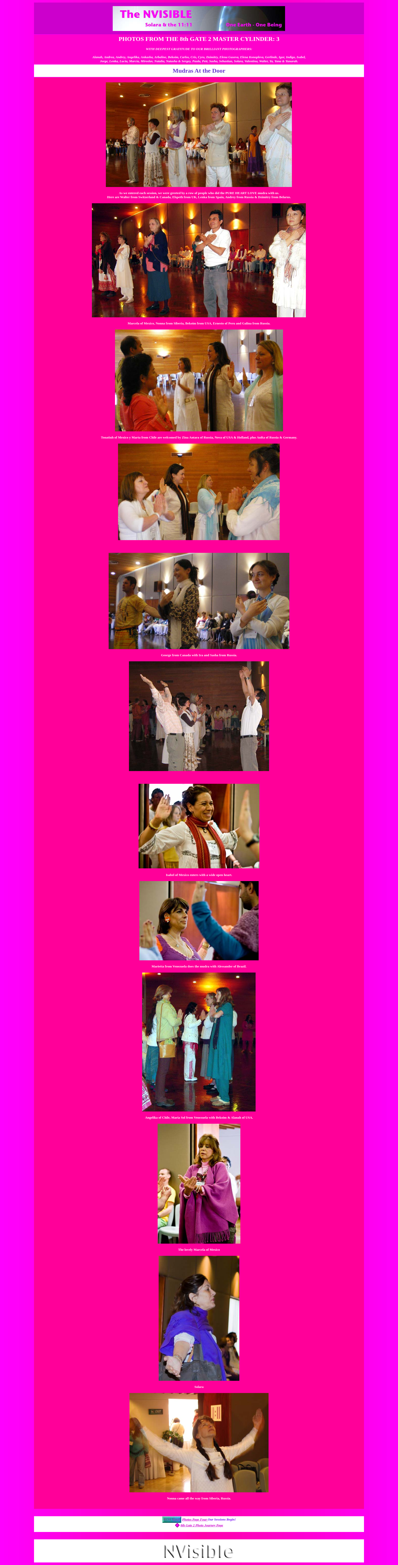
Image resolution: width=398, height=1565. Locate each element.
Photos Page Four (195, 1519)
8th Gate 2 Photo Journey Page (201, 1525)
